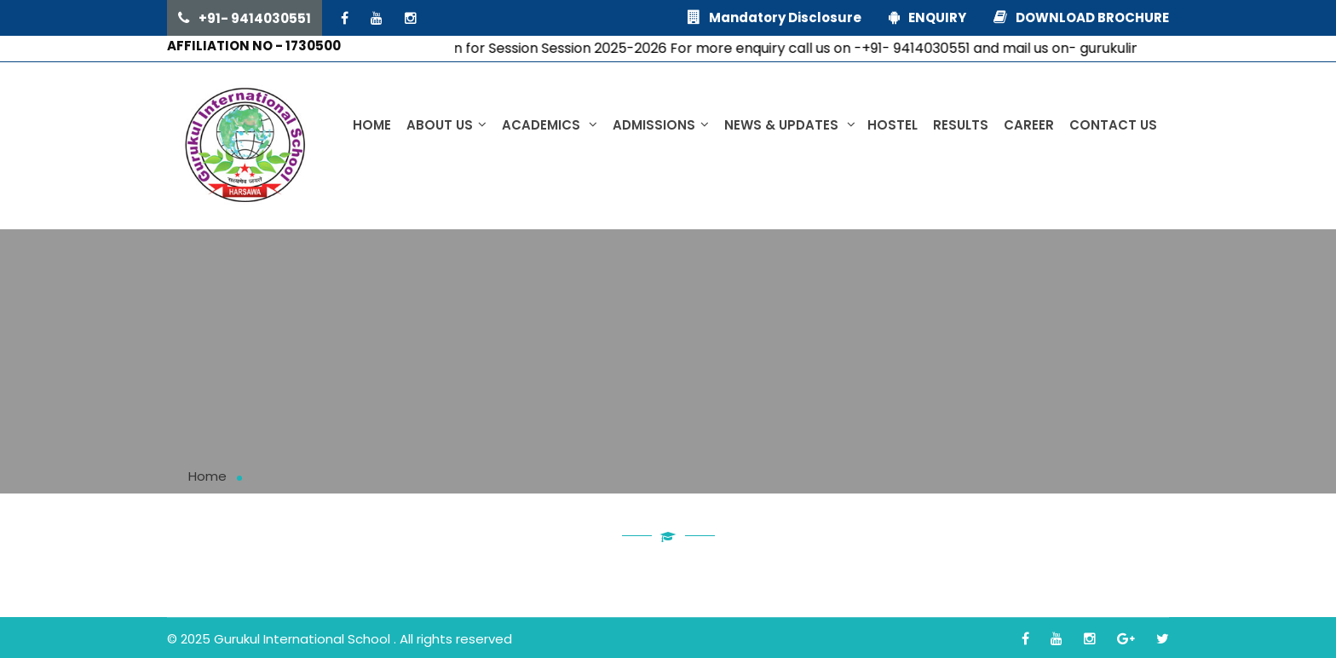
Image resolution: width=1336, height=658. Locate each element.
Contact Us (1113, 125)
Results (960, 125)
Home (372, 125)
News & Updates (789, 125)
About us (446, 125)
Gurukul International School (304, 639)
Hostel (892, 125)
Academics (549, 125)
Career (1029, 125)
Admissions (661, 125)
